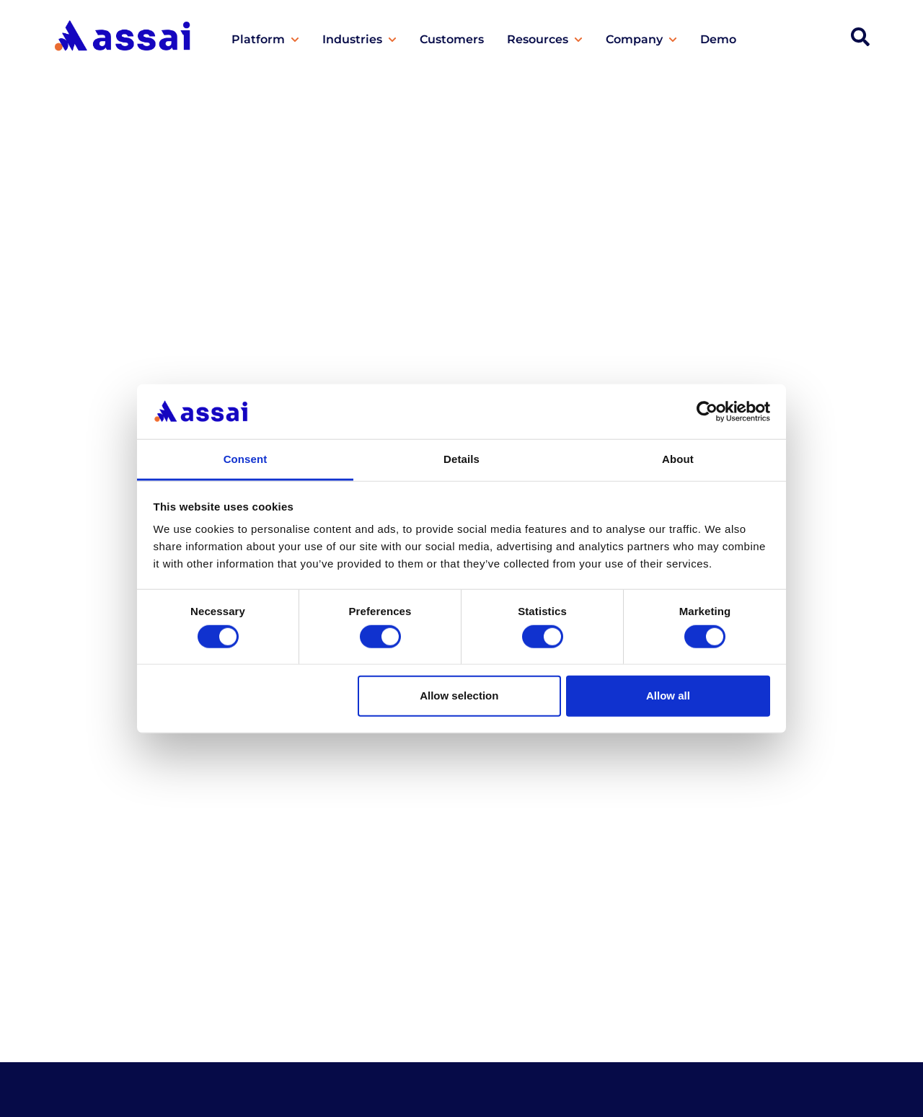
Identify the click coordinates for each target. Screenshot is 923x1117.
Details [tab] (461, 459)
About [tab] (678, 459)
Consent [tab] (246, 459)
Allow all (668, 695)
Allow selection (459, 695)
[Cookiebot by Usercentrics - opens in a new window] (707, 412)
